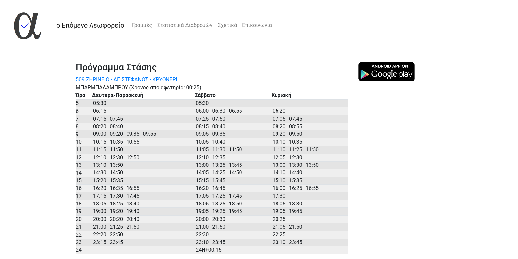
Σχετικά (227, 25)
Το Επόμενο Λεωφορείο (88, 25)
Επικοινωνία (257, 25)
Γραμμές (142, 25)
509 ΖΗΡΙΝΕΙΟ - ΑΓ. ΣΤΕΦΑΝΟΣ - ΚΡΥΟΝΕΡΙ (126, 79)
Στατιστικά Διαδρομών (184, 25)
